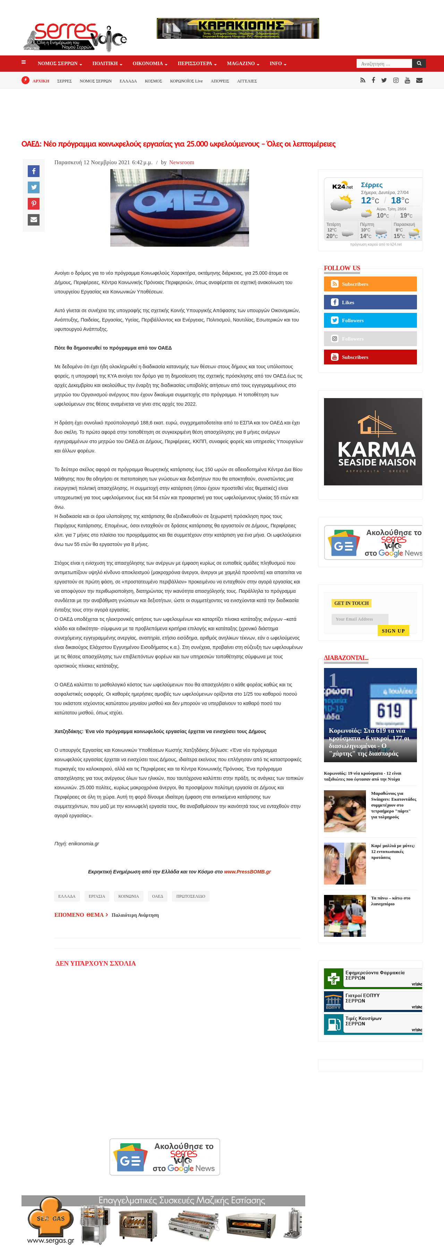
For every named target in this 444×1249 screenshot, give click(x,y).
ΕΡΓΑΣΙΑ (97, 896)
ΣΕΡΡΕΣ (64, 81)
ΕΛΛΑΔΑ (128, 81)
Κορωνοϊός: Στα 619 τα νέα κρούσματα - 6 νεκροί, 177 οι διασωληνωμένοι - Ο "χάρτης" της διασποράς (369, 742)
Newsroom (182, 162)
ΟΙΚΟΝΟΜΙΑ (148, 64)
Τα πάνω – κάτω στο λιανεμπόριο (390, 900)
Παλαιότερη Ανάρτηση (135, 915)
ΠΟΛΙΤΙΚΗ (106, 64)
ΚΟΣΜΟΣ (153, 81)
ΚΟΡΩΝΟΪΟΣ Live (186, 81)
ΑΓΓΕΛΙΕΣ (247, 81)
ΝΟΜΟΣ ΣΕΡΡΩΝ (58, 64)
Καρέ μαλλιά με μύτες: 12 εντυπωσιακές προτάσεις (393, 851)
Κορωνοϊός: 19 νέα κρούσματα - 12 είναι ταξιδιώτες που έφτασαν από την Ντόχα (362, 776)
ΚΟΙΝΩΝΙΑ (128, 896)
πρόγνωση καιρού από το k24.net (376, 244)
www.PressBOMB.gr (247, 871)
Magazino (241, 64)
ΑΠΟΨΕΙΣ (220, 81)
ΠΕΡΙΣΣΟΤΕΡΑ (195, 64)
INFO (276, 64)
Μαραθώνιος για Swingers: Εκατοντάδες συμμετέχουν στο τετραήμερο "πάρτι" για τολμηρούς (393, 805)
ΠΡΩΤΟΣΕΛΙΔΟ (190, 896)
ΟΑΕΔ (157, 896)
